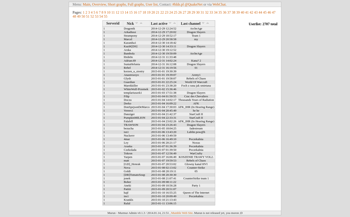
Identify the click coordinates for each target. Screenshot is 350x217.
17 (140, 12)
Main (86, 4)
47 (273, 12)
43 (256, 12)
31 (202, 12)
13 (122, 12)
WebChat (219, 4)
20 (153, 12)
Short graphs (117, 4)
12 (117, 12)
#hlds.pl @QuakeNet (187, 4)
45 (265, 12)
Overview (99, 4)
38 (233, 12)
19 (148, 12)
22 (162, 12)
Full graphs (136, 4)
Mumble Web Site (182, 213)
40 (242, 12)
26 (180, 12)
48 (74, 16)
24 (171, 12)
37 (229, 12)
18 (144, 12)
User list (152, 4)
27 (184, 12)
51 (88, 16)
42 (251, 12)
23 (166, 12)
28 (189, 12)
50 (83, 16)
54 (101, 16)
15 (131, 12)
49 (79, 16)
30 (198, 12)
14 (126, 12)
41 (247, 12)
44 (260, 12)
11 (113, 12)
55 (105, 16)
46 (269, 12)
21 (157, 12)
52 (92, 16)
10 (108, 12)
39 (238, 12)
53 (96, 16)
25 (175, 12)
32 (206, 12)
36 (224, 12)
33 (211, 12)
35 (220, 12)
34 (215, 12)
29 (193, 12)
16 (135, 12)
